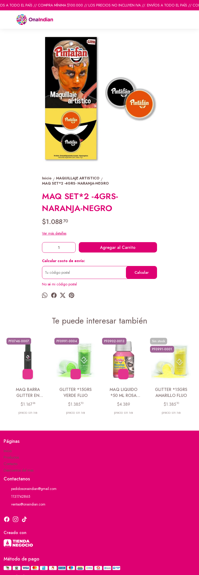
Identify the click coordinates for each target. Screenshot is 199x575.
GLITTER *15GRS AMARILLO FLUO (171, 392)
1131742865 (17, 497)
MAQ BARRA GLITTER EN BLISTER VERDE (27, 393)
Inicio (8, 450)
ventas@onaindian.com (24, 504)
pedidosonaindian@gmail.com (30, 489)
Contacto (10, 463)
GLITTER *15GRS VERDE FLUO (75, 392)
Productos (11, 457)
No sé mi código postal (59, 284)
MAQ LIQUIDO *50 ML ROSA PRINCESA (123, 393)
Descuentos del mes (18, 470)
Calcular (141, 272)
